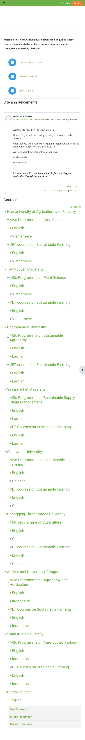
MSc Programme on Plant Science (38, 277)
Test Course (17, 709)
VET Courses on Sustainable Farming (40, 427)
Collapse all (75, 206)
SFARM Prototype (20, 716)
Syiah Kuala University (25, 634)
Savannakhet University (26, 389)
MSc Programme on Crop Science (37, 220)
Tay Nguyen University (25, 269)
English (18, 228)
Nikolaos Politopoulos (27, 119)
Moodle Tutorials (20, 724)
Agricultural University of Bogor (33, 572)
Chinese (18, 481)
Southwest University (24, 452)
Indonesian (21, 601)
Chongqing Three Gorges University (36, 514)
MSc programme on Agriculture (35, 522)
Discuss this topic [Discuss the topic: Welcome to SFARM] (53, 190)
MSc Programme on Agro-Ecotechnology (43, 642)
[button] (62, 3)
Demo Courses (19, 692)
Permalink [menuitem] (72, 186)
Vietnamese (22, 236)
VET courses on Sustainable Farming (40, 244)
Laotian (18, 356)
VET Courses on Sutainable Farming (39, 667)
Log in (77, 3)
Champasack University (26, 327)
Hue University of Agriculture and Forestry (41, 211)
